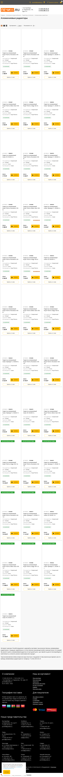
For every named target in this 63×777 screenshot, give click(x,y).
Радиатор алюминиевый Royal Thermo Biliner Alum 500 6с (31, 208)
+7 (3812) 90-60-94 (26, 749)
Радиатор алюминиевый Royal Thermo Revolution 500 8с (10, 310)
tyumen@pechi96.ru (45, 728)
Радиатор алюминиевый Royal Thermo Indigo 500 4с (30, 105)
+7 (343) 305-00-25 (44, 9)
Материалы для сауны (39, 683)
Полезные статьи (37, 702)
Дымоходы (36, 682)
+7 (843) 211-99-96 (26, 758)
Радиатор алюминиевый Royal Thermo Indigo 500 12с (31, 565)
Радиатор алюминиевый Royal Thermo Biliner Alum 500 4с (10, 105)
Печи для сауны (37, 689)
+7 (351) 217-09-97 (26, 724)
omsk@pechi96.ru (25, 750)
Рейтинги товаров (38, 704)
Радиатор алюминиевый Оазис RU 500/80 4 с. (9, 156)
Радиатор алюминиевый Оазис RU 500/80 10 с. (50, 514)
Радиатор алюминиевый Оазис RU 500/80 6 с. (50, 258)
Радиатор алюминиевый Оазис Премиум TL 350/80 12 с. (52, 566)
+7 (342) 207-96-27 (7, 737)
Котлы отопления (38, 685)
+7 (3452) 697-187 (45, 726)
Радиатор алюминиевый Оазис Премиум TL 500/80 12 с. (31, 515)
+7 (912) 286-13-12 (44, 10)
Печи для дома (37, 680)
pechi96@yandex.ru (37, 2)
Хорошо (6, 772)
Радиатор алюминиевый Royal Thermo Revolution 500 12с (10, 515)
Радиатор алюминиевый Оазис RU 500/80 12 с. (9, 616)
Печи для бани (37, 678)
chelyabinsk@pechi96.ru (27, 726)
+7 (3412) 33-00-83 (45, 736)
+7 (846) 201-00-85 (45, 747)
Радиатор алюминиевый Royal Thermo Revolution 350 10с (31, 361)
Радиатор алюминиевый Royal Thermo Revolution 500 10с (52, 361)
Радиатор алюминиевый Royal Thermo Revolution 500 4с (31, 54)
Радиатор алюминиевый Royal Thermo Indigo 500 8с (51, 309)
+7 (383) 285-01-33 (7, 758)
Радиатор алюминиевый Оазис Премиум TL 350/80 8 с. (10, 360)
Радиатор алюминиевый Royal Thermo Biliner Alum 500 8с (31, 310)
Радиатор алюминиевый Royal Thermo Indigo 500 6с (30, 258)
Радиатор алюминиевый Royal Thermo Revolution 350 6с (10, 208)
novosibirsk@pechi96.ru (8, 760)
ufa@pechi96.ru (25, 737)
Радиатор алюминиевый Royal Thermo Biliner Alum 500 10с (52, 412)
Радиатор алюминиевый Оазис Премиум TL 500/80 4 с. (52, 53)
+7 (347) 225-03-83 (26, 736)
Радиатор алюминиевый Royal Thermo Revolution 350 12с (31, 464)
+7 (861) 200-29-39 (7, 747)
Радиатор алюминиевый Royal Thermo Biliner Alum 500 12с (10, 566)
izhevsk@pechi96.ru (45, 737)
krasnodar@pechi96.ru (8, 749)
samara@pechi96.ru (45, 749)
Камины (35, 687)
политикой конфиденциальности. (12, 767)
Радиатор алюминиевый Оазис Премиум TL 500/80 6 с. (52, 156)
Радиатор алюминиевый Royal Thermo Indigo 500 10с (10, 463)
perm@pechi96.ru (6, 739)
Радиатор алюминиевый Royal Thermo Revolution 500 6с (31, 157)
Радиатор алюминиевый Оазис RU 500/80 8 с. (30, 412)
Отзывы (35, 698)
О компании (36, 700)
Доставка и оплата (38, 697)
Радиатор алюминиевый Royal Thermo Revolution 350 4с (10, 54)
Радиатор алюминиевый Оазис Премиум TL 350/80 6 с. (52, 207)
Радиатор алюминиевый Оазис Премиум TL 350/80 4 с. (52, 105)
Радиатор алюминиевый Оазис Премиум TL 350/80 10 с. (52, 464)
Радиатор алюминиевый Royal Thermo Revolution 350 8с (10, 259)
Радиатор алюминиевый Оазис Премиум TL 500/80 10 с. (10, 412)
